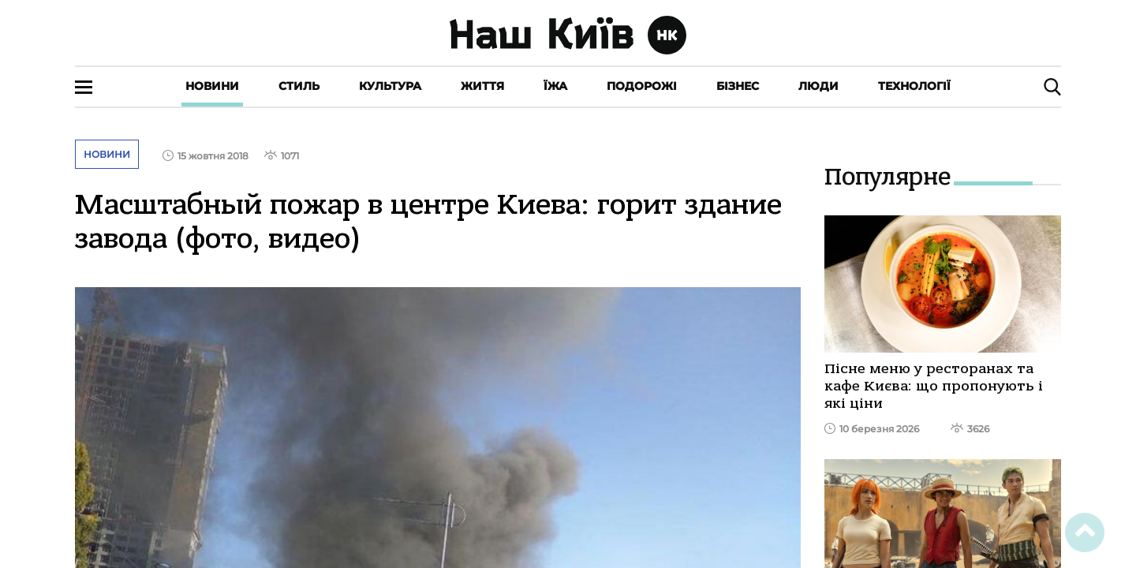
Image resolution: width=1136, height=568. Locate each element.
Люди (818, 86)
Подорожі (642, 86)
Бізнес (737, 86)
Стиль (299, 86)
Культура (390, 86)
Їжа (555, 86)
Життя (482, 86)
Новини (212, 86)
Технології (914, 86)
